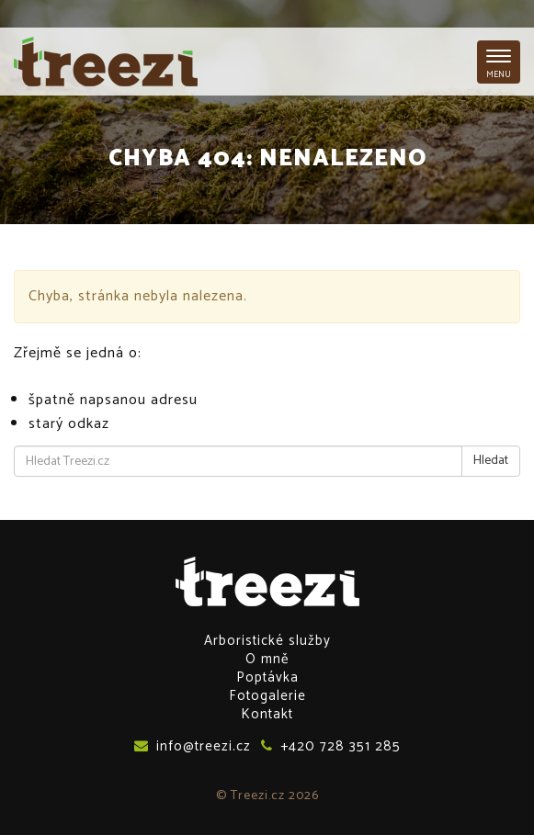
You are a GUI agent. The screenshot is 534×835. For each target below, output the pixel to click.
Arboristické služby (267, 640)
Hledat (490, 460)
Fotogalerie (267, 695)
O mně (267, 659)
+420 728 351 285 (331, 746)
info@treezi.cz (192, 746)
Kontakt (267, 714)
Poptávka (267, 677)
